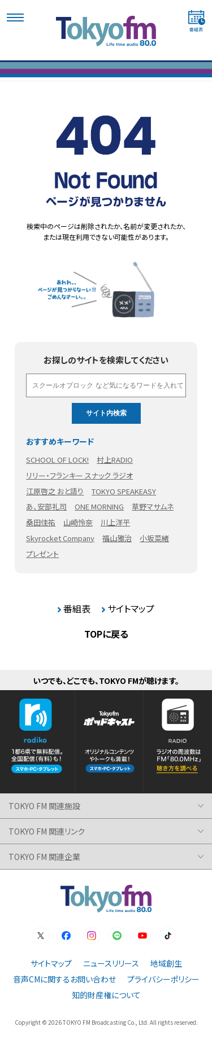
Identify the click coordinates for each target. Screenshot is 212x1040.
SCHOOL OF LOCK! (57, 459)
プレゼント (42, 553)
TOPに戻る (106, 633)
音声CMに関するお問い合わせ (64, 979)
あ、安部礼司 (46, 506)
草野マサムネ (153, 506)
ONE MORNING (99, 506)
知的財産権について (106, 994)
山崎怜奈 (78, 522)
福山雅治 (117, 538)
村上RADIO (115, 459)
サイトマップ (130, 608)
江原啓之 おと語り (55, 491)
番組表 (76, 608)
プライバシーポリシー (163, 979)
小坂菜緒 (154, 538)
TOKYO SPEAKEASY (124, 491)
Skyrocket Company (60, 538)
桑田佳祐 (40, 522)
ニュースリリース (111, 963)
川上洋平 (115, 522)
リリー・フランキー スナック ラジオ (79, 475)
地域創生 (166, 963)
